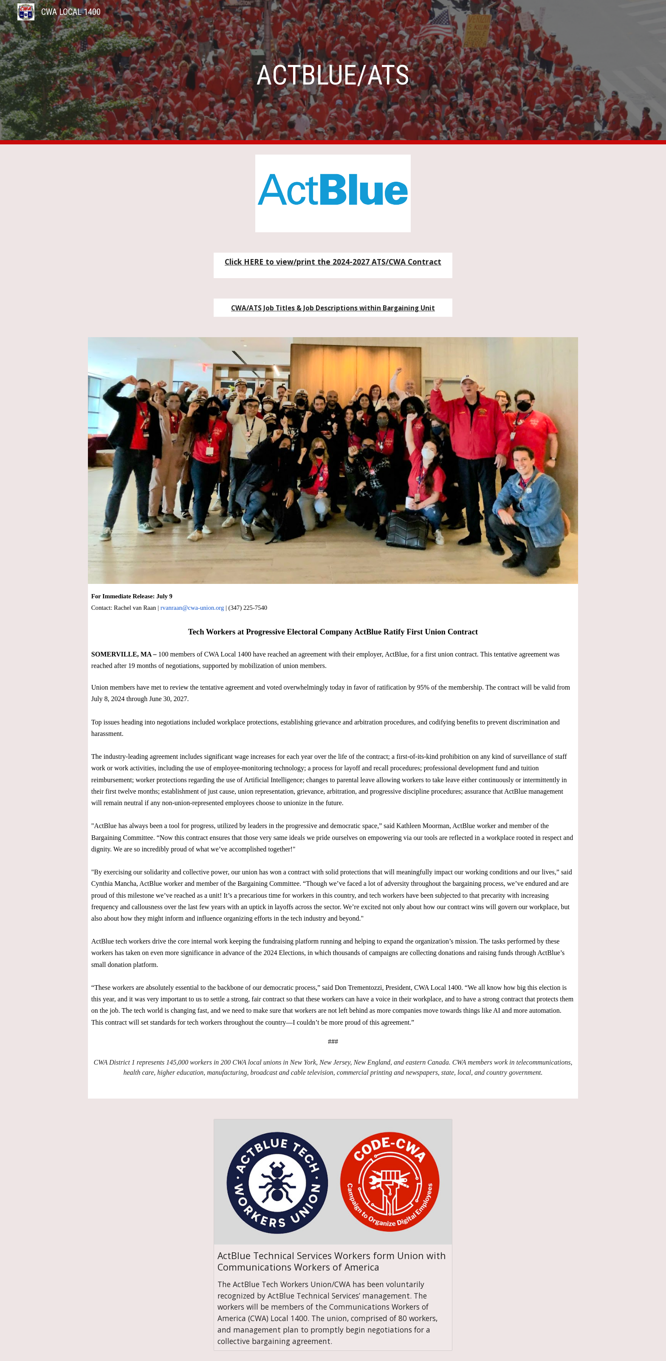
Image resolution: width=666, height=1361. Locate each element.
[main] (333, 72)
